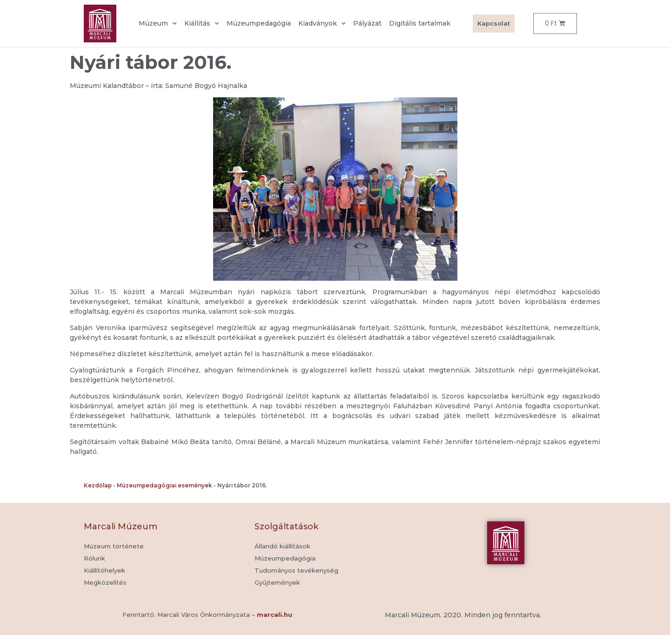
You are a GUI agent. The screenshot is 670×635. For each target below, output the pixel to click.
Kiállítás (201, 24)
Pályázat (367, 23)
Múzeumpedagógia (259, 23)
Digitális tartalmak (419, 23)
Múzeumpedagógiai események (164, 485)
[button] (277, 583)
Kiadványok (322, 24)
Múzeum (158, 24)
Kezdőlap (98, 485)
